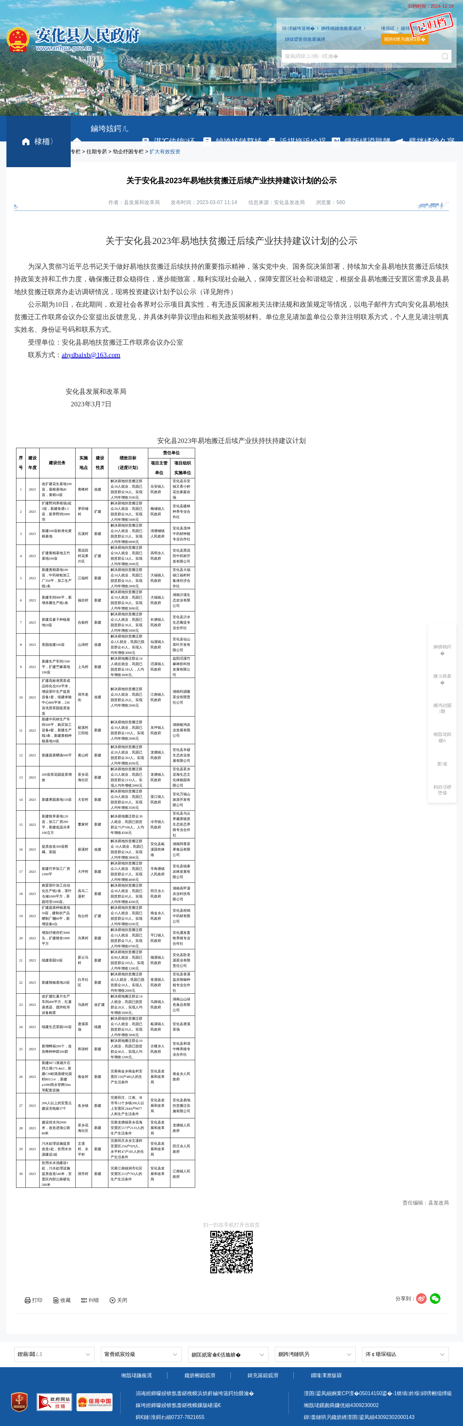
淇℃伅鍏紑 (167, 142)
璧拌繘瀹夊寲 (424, 142)
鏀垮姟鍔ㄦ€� (100, 141)
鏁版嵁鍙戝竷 (360, 142)
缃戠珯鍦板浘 (136, 1375)
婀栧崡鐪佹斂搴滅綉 (341, 28)
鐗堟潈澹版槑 (326, 1375)
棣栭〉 (39, 142)
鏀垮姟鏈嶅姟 (231, 142)
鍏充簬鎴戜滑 (263, 1375)
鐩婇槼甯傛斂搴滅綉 (305, 39)
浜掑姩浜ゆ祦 (295, 142)
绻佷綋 (388, 28)
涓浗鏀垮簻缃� (298, 28)
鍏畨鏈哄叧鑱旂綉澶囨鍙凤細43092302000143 (359, 1417)
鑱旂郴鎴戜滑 (200, 1375)
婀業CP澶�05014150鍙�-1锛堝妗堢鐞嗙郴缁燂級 (391, 1393)
